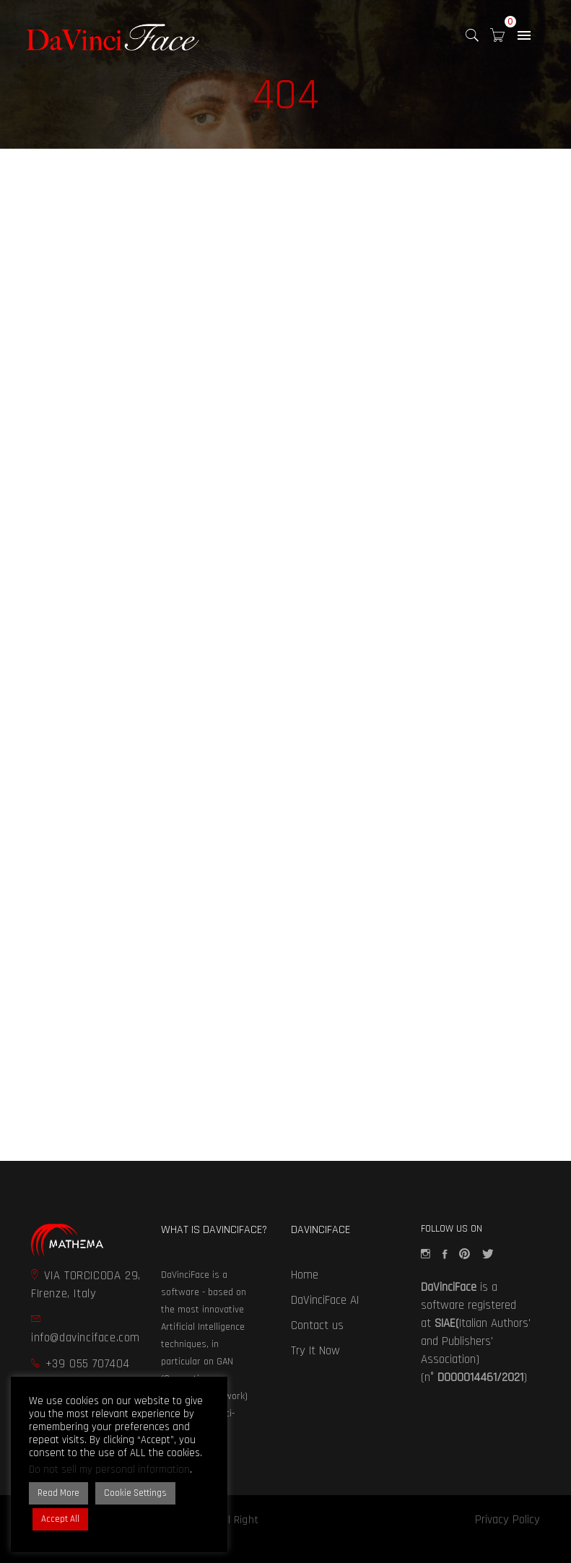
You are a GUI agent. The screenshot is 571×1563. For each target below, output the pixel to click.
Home (304, 1275)
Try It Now (315, 1351)
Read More (58, 1493)
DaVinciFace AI (325, 1300)
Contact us (317, 1325)
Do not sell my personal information (109, 1469)
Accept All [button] (60, 1519)
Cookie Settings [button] (135, 1493)
